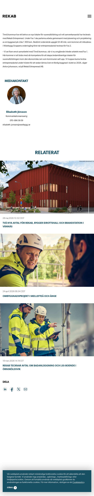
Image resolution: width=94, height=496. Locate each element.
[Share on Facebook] (12, 390)
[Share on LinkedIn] (6, 390)
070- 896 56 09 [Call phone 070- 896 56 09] (16, 121)
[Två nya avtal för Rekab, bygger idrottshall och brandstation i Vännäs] (47, 187)
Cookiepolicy (78, 482)
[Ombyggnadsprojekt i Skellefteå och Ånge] (47, 260)
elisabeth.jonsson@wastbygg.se (16, 125)
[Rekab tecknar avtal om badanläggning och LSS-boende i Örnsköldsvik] (47, 329)
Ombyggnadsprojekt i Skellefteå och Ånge (29, 296)
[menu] (89, 16)
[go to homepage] (9, 16)
